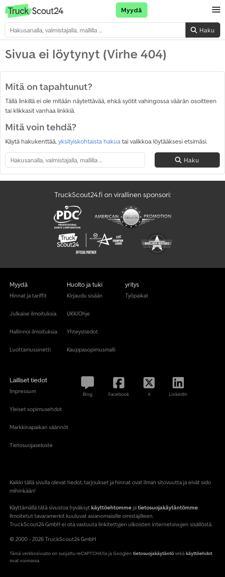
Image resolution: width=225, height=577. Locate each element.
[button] (216, 10)
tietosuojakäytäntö (153, 553)
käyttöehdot (199, 553)
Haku (203, 30)
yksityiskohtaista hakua (89, 141)
